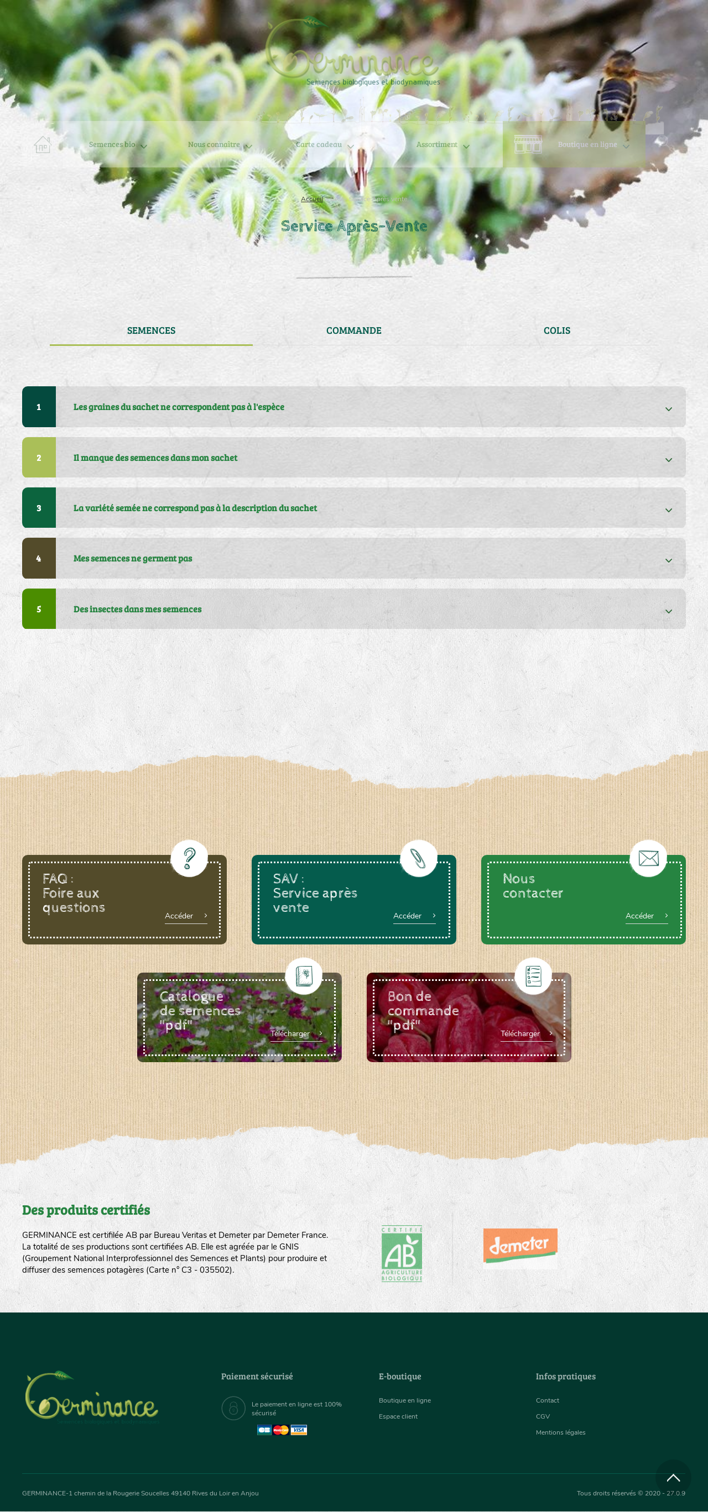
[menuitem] (634, 21)
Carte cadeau (318, 143)
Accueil (312, 199)
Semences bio (112, 143)
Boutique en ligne (588, 143)
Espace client (401, 1416)
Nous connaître (213, 143)
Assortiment (437, 143)
